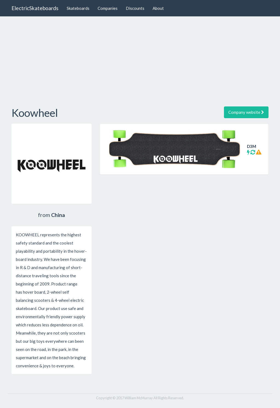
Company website (246, 112)
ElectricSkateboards (35, 8)
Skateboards (78, 8)
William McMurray (138, 398)
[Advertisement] (140, 60)
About (158, 8)
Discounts (135, 8)
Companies (108, 8)
